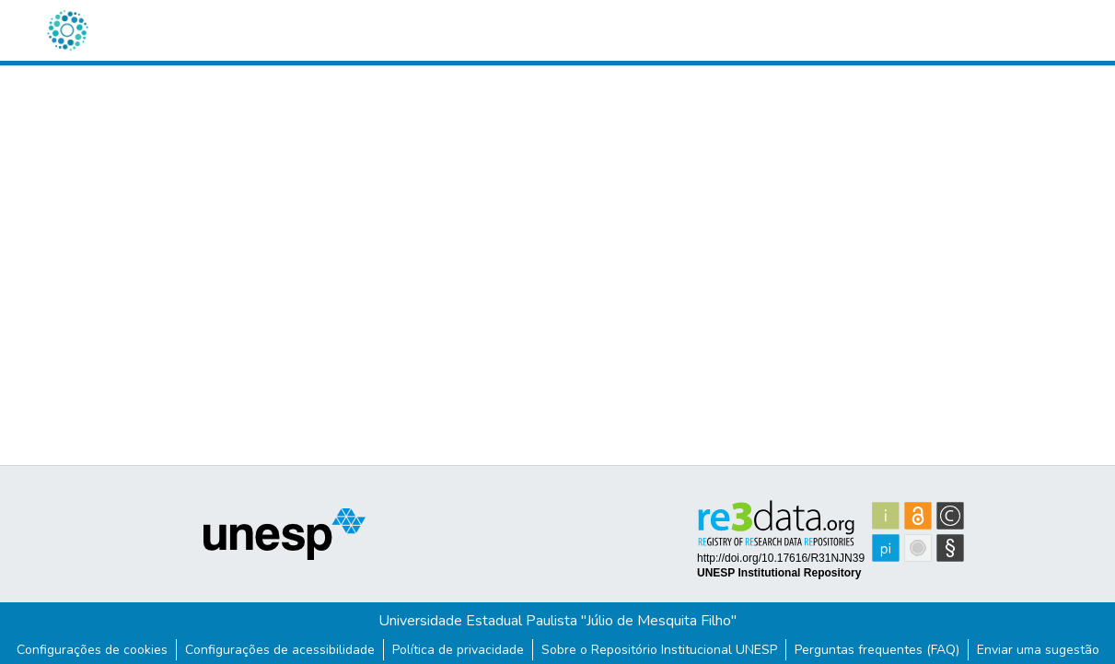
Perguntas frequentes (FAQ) (877, 649)
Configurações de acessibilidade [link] (280, 649)
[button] (67, 30)
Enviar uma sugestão (1038, 649)
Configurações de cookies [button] (92, 649)
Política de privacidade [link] (458, 649)
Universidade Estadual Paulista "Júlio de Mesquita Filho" (557, 621)
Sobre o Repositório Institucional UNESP (659, 649)
